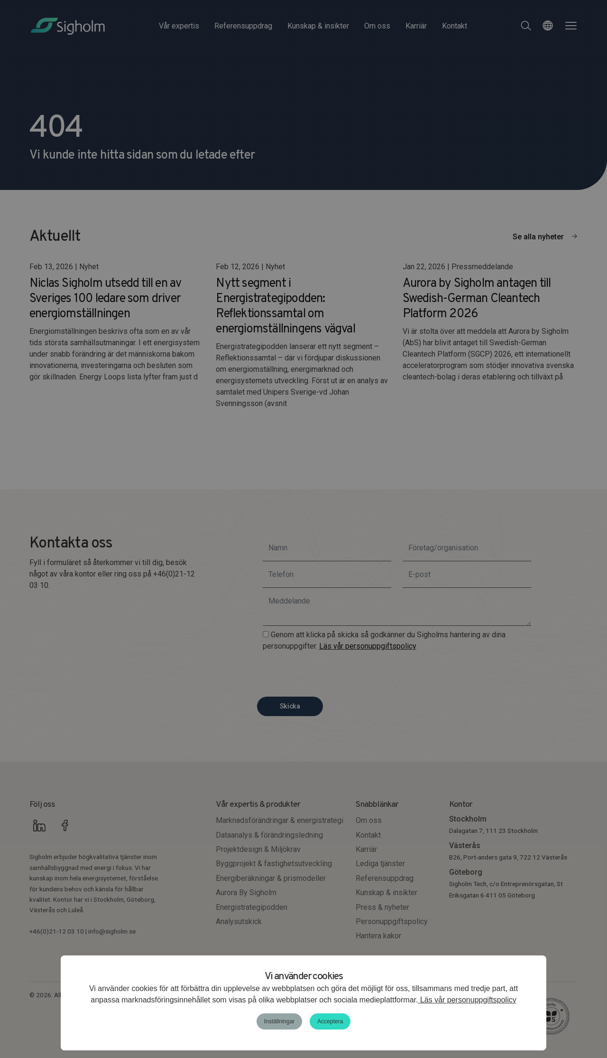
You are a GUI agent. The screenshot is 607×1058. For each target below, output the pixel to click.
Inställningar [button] (279, 1021)
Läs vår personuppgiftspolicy (467, 1000)
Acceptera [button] (330, 1021)
